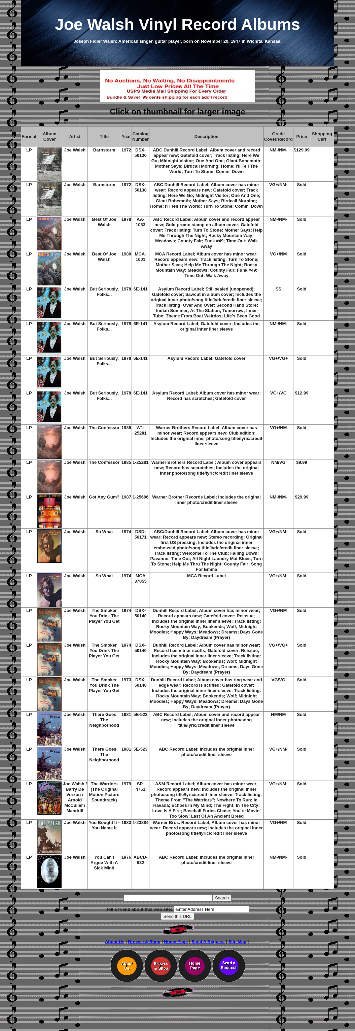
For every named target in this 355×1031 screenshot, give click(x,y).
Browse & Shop (144, 941)
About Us (115, 941)
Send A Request (208, 941)
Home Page (176, 941)
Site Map (237, 941)
